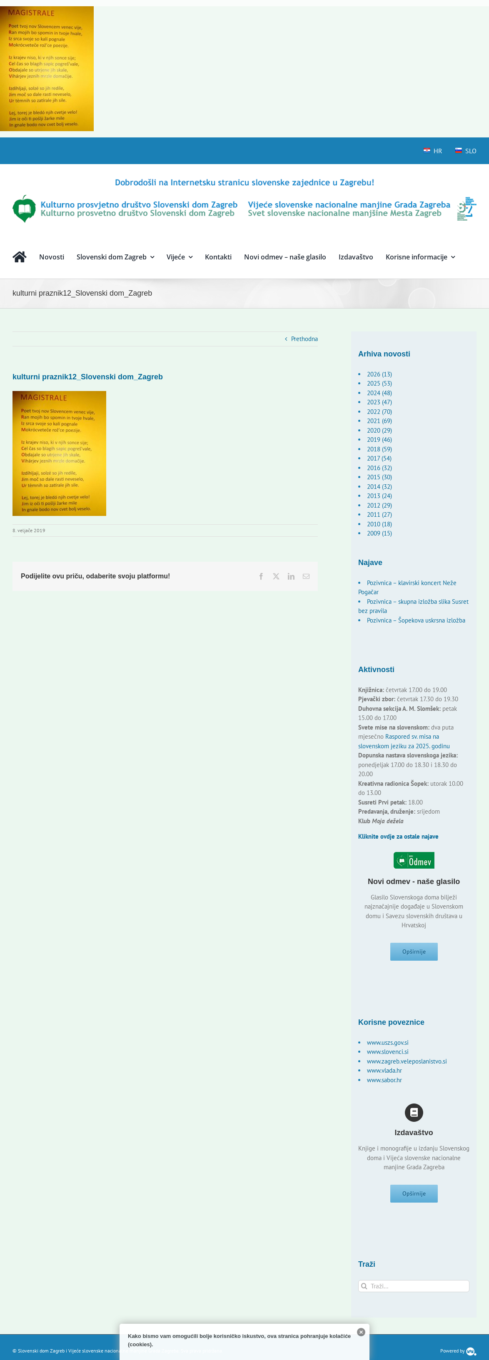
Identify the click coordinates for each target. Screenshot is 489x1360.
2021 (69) (379, 421)
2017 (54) (379, 458)
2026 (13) (379, 374)
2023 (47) (379, 402)
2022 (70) (379, 412)
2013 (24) (379, 496)
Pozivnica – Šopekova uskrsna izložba (416, 620)
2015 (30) (379, 477)
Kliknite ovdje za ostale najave (398, 836)
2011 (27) (379, 514)
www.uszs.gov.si (388, 1046)
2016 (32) (379, 468)
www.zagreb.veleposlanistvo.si (407, 1065)
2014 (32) (379, 487)
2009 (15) (379, 533)
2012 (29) (379, 505)
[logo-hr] (244, 180)
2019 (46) (379, 439)
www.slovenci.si (388, 1055)
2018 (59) (379, 449)
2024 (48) (379, 393)
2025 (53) (379, 383)
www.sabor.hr (384, 1083)
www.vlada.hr (384, 1074)
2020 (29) (379, 430)
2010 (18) (379, 524)
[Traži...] (413, 1293)
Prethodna (304, 339)
